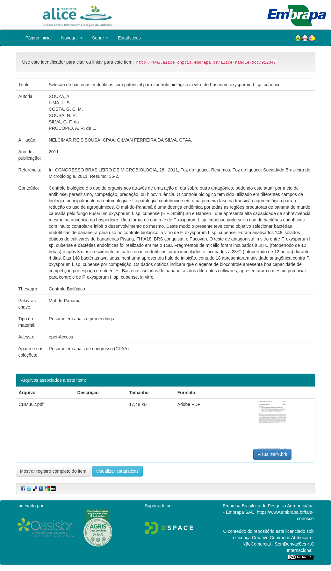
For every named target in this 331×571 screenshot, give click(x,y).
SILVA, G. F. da (64, 121)
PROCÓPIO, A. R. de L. (72, 128)
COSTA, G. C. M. (66, 109)
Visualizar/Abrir (272, 454)
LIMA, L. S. (60, 102)
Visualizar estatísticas (117, 471)
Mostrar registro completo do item (53, 471)
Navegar (72, 37)
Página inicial (38, 37)
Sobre (100, 37)
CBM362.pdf (31, 404)
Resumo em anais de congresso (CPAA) (89, 348)
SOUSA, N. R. (63, 115)
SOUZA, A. (59, 96)
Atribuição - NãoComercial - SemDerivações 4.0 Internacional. (277, 544)
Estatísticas (129, 37)
